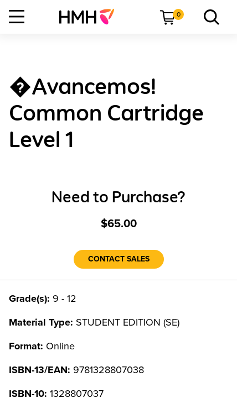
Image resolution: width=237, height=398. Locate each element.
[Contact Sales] (119, 259)
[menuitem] (91, 16)
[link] (91, 17)
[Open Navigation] (16, 16)
